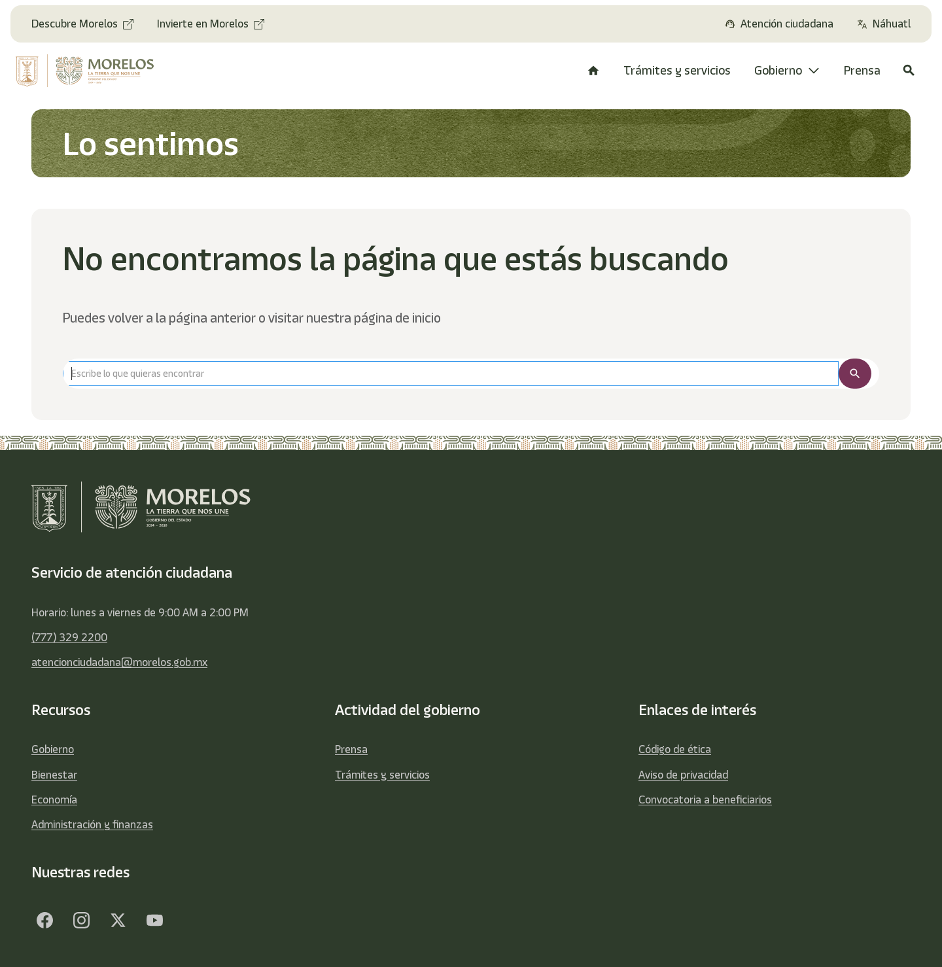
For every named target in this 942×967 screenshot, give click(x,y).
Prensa (351, 749)
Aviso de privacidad (683, 774)
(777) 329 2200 (69, 637)
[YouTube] (154, 920)
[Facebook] (44, 920)
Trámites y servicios (382, 774)
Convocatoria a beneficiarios (705, 799)
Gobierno (52, 749)
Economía (54, 799)
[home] (93, 70)
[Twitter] (118, 920)
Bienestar (54, 774)
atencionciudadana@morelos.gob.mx (119, 662)
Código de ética (674, 749)
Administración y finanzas (92, 824)
